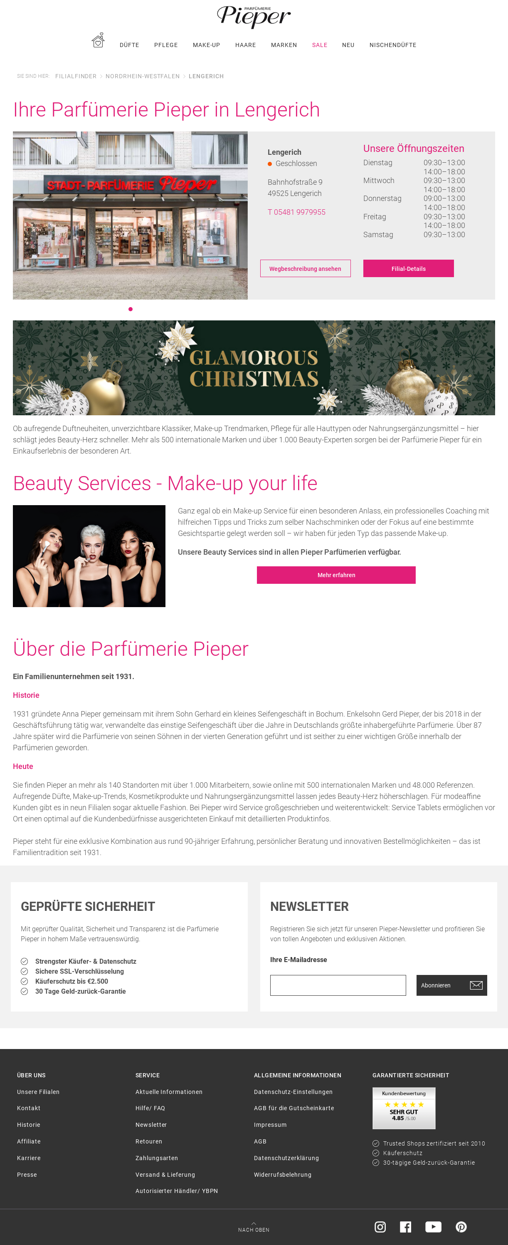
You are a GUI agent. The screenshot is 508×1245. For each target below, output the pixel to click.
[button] (30, 215)
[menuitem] (98, 45)
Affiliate (28, 1141)
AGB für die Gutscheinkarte (294, 1108)
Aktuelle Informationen (169, 1092)
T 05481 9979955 (297, 212)
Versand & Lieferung (165, 1174)
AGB (260, 1141)
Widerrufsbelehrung (283, 1174)
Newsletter (151, 1124)
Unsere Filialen (38, 1092)
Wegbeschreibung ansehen (305, 268)
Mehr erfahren (336, 575)
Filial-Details (409, 268)
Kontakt (29, 1108)
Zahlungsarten (157, 1158)
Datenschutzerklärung (286, 1158)
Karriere (29, 1158)
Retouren (149, 1141)
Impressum (270, 1124)
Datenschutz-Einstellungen (293, 1092)
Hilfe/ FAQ (150, 1108)
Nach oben (253, 1230)
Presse (27, 1174)
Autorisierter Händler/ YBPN (177, 1191)
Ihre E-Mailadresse (298, 960)
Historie (28, 1124)
